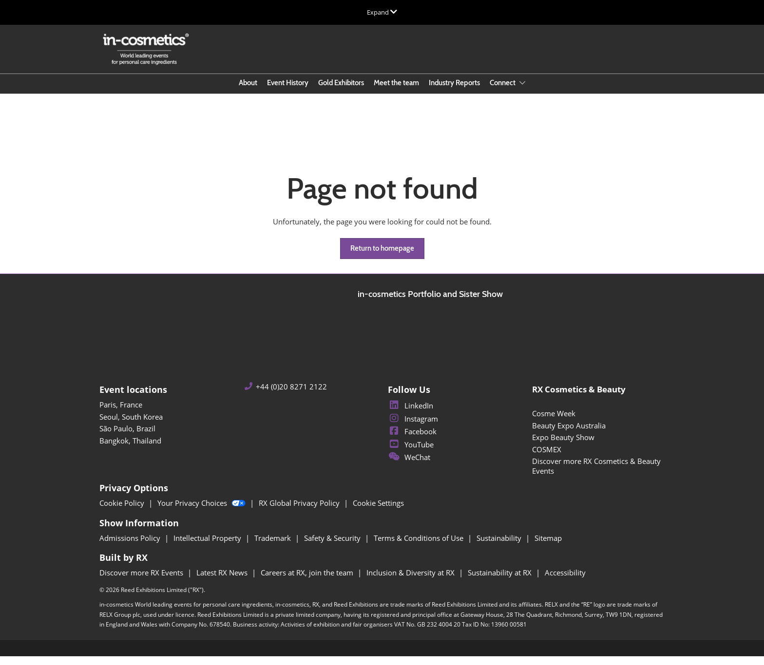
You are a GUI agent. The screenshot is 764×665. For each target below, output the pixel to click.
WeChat (409, 466)
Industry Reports (454, 92)
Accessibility (565, 581)
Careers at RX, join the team (308, 581)
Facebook (412, 440)
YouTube (411, 453)
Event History (287, 92)
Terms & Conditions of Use (419, 547)
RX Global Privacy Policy (300, 512)
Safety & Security (333, 547)
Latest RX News (222, 581)
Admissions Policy (130, 547)
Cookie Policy (122, 512)
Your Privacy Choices (202, 512)
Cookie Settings (378, 512)
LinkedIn (410, 414)
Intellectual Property (208, 547)
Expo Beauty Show (563, 446)
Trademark (273, 547)
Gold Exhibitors (341, 92)
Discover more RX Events (142, 581)
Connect (503, 92)
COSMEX (546, 458)
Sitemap (548, 547)
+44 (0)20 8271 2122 (291, 395)
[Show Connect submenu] (522, 92)
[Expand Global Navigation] (382, 12)
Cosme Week (553, 422)
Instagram (413, 427)
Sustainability (500, 547)
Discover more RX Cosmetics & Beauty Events (596, 474)
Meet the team (396, 92)
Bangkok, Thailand (130, 449)
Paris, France (120, 413)
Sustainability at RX (501, 581)
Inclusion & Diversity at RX (411, 581)
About (248, 92)
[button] (382, 257)
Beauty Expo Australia (569, 434)
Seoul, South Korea (131, 425)
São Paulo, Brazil (127, 437)
